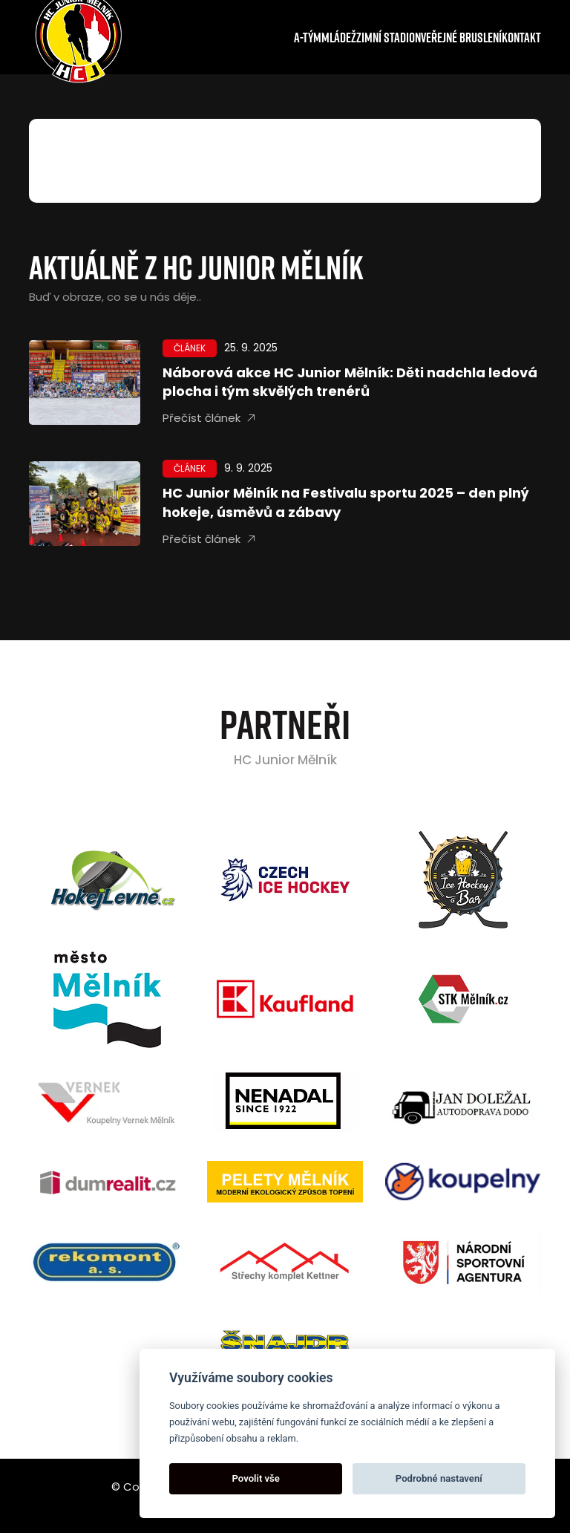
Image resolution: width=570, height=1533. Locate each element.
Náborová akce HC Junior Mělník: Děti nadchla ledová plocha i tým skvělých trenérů (350, 381)
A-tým (307, 37)
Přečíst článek (209, 418)
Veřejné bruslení (461, 37)
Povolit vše (256, 1478)
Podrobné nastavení (439, 1478)
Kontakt (521, 37)
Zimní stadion (388, 37)
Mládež (338, 37)
